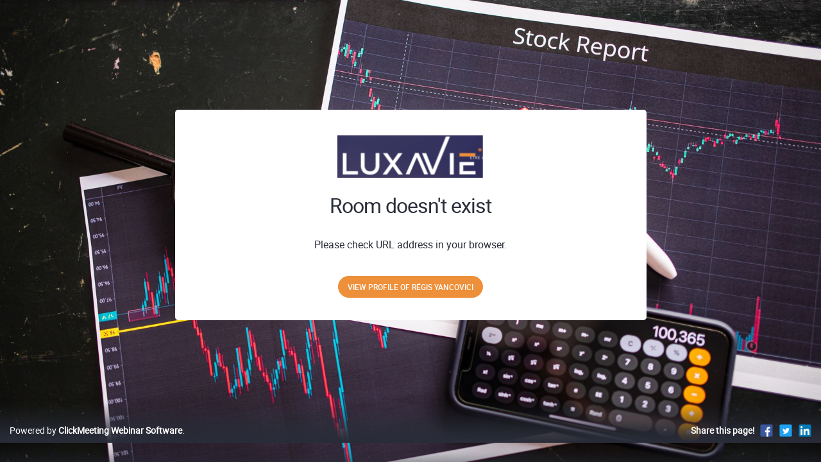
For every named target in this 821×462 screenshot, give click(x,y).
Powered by (96, 444)
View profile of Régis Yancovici (410, 287)
